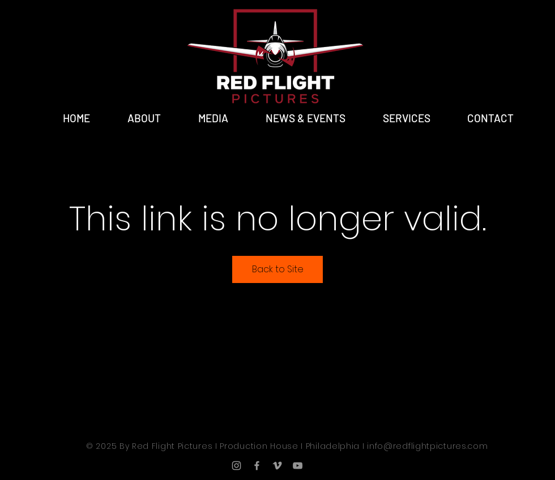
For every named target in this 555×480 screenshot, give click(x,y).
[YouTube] (298, 466)
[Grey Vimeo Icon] (277, 466)
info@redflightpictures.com (427, 446)
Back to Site (278, 269)
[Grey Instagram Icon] (236, 466)
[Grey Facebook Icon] (257, 466)
